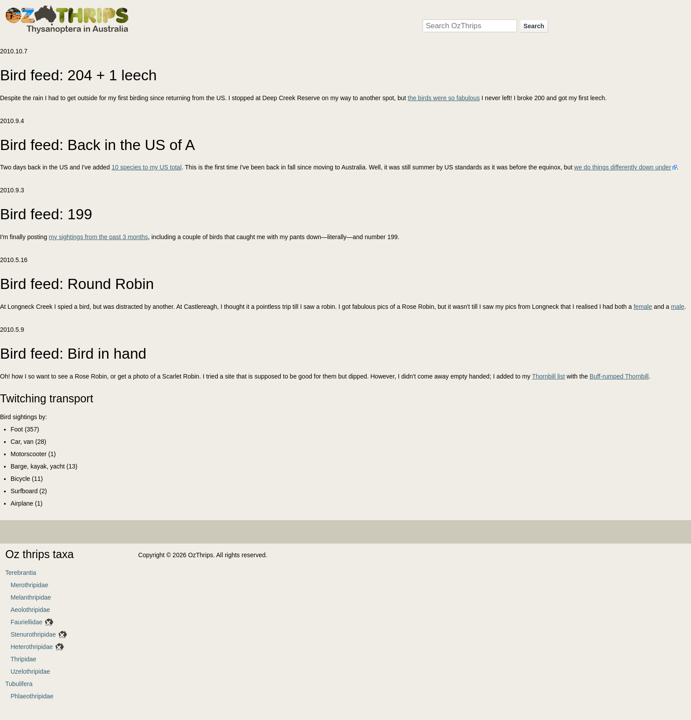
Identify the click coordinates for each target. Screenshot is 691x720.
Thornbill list (548, 376)
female (643, 306)
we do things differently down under (622, 167)
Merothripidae (29, 585)
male (677, 306)
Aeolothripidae (30, 609)
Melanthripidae (31, 597)
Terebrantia (20, 572)
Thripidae (23, 659)
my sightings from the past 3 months (98, 236)
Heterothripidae (32, 646)
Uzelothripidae (30, 671)
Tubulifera (19, 683)
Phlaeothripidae (32, 696)
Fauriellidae (26, 622)
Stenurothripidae (33, 634)
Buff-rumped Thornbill (619, 376)
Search (534, 26)
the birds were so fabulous (443, 97)
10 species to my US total (146, 167)
